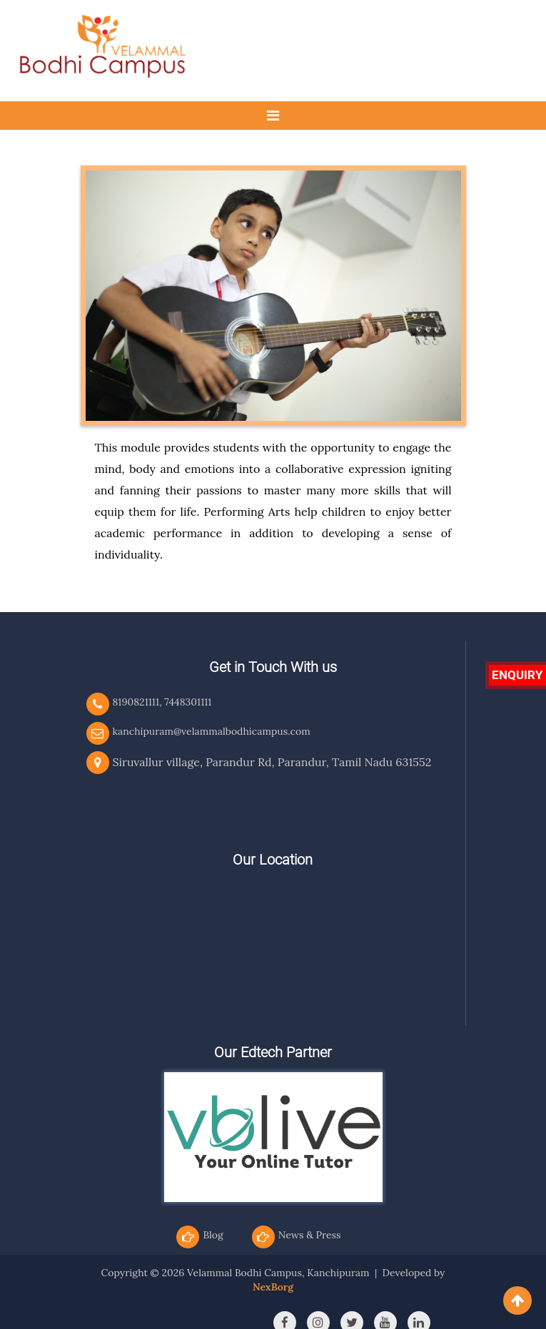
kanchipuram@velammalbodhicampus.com (211, 731)
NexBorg (273, 1286)
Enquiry (517, 675)
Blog (213, 1234)
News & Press (309, 1234)
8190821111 (136, 702)
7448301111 (187, 702)
